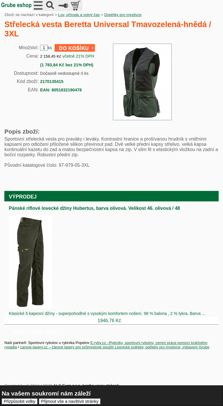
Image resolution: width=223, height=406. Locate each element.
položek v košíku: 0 (76, 5)
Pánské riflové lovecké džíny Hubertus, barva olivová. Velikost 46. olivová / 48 (94, 208)
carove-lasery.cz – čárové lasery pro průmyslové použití (67, 347)
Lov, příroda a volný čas (79, 15)
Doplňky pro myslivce (122, 15)
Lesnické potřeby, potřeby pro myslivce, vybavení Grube (162, 347)
